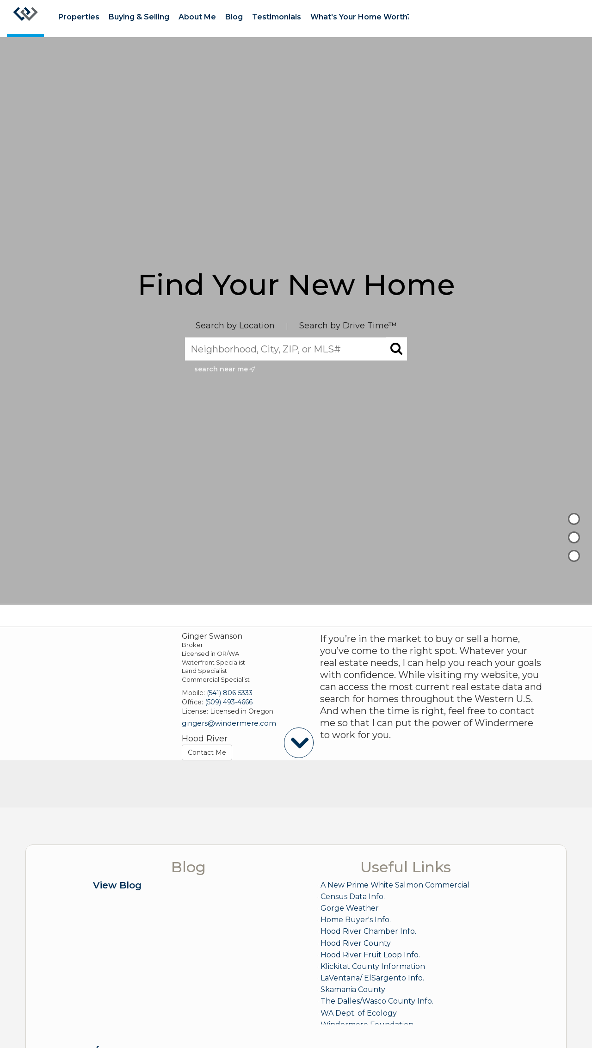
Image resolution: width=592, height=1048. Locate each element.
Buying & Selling (139, 16)
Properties (78, 16)
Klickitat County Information (373, 966)
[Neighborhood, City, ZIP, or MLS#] (296, 349)
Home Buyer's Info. (356, 919)
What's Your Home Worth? (360, 16)
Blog (234, 16)
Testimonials (276, 16)
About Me (197, 16)
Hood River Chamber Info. (368, 931)
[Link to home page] (25, 18)
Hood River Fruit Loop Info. (370, 954)
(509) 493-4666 (229, 702)
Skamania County (353, 989)
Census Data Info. (353, 896)
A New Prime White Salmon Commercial (395, 885)
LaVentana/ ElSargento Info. (372, 978)
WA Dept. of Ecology (359, 1013)
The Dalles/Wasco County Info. (377, 1001)
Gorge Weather (350, 908)
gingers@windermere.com (229, 723)
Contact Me (207, 752)
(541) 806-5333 (230, 693)
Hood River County (356, 943)
